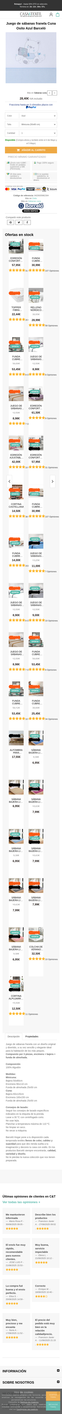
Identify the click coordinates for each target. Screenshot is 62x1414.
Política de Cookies (29, 1402)
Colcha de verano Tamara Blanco (36, 947)
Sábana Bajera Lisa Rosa (16, 947)
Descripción (14, 1036)
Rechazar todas (53, 1406)
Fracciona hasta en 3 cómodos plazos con (31, 106)
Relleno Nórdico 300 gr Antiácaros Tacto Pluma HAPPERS (36, 308)
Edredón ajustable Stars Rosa (16, 456)
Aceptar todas (53, 1396)
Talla (9, 124)
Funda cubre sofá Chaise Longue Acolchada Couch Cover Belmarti (36, 259)
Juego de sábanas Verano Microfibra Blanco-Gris (36, 357)
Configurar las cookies (27, 1409)
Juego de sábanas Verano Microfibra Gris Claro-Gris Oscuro (36, 603)
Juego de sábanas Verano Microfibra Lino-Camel (16, 406)
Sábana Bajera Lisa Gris (16, 898)
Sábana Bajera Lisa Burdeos (36, 800)
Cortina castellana (16, 505)
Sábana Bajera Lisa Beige (16, 800)
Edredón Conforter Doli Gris (16, 259)
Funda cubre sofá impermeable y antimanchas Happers (36, 702)
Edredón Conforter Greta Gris (36, 456)
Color (9, 116)
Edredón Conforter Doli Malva (36, 406)
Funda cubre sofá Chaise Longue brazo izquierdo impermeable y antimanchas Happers (16, 357)
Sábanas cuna (40, 93)
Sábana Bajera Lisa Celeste (16, 849)
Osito (34, 198)
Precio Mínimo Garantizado (27, 156)
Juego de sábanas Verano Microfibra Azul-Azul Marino (36, 554)
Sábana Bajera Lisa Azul (36, 751)
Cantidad (11, 133)
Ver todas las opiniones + (21, 1202)
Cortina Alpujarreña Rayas (16, 997)
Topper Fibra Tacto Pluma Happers (16, 308)
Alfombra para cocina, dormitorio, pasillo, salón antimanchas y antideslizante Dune (16, 751)
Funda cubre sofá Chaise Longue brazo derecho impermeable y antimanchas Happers (16, 702)
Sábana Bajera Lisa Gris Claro (36, 898)
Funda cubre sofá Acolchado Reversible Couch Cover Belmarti (16, 554)
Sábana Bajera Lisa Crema (36, 849)
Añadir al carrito (31, 150)
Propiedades (31, 1036)
